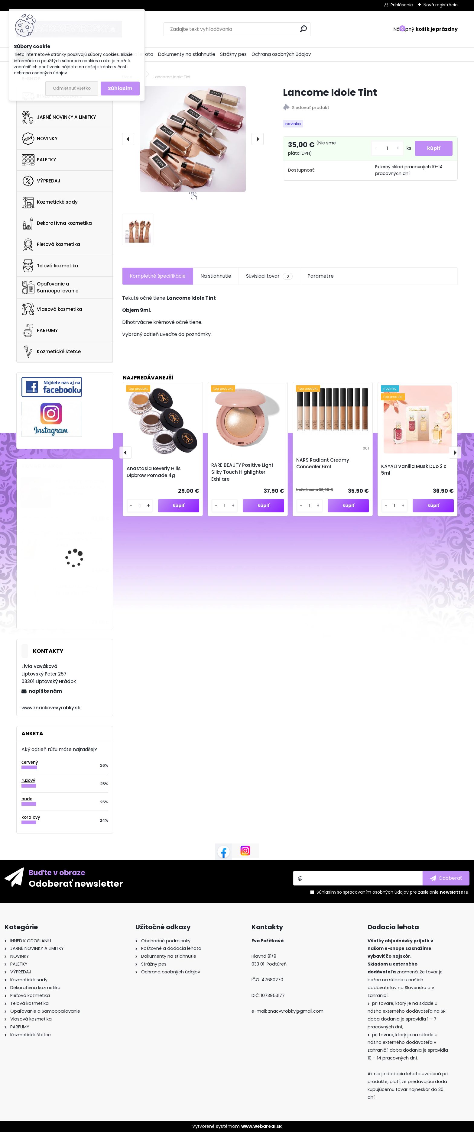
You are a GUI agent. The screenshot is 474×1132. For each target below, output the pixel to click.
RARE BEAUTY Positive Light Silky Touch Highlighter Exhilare (242, 472)
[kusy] (387, 148)
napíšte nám (45, 691)
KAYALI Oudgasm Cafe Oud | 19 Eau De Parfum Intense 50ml (81, 488)
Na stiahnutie (215, 276)
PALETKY (39, 159)
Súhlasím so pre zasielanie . (393, 892)
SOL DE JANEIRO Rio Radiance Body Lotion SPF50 (79, 540)
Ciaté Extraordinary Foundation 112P (77, 589)
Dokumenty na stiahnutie (186, 54)
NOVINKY (39, 138)
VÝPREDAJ (41, 181)
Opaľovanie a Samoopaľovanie (50, 287)
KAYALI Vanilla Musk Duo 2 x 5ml (413, 469)
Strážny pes (233, 54)
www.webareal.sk (261, 1126)
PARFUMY (40, 330)
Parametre (320, 276)
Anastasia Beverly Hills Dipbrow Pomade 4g (154, 472)
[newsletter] (446, 878)
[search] (303, 28)
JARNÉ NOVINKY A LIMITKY (59, 117)
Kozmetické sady (50, 202)
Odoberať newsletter (76, 883)
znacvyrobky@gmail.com (295, 1011)
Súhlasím (120, 88)
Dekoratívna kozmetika (57, 223)
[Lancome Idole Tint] (192, 139)
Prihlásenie (402, 5)
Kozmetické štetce (51, 351)
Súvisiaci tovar (269, 276)
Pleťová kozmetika (51, 244)
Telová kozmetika (50, 266)
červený (29, 762)
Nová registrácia (441, 5)
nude (26, 799)
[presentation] (128, 139)
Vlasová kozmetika (52, 309)
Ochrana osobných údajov (281, 54)
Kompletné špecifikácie (158, 276)
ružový (28, 780)
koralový (30, 817)
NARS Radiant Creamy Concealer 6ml (322, 463)
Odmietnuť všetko (72, 88)
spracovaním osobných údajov (376, 892)
